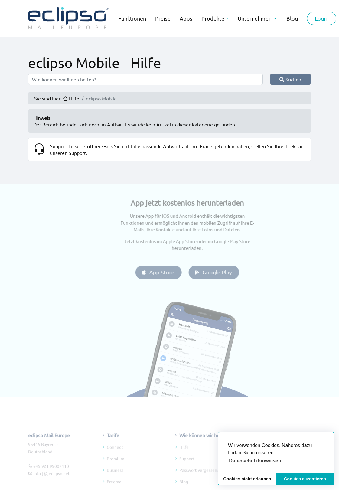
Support (186, 469)
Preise (163, 18)
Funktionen (132, 18)
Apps (186, 18)
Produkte (212, 18)
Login (321, 18)
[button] (255, 461)
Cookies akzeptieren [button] (305, 478)
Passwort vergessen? (199, 481)
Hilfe (184, 458)
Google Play (224, 272)
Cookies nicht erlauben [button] (247, 478)
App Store (168, 272)
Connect (115, 458)
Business (115, 481)
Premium (115, 469)
